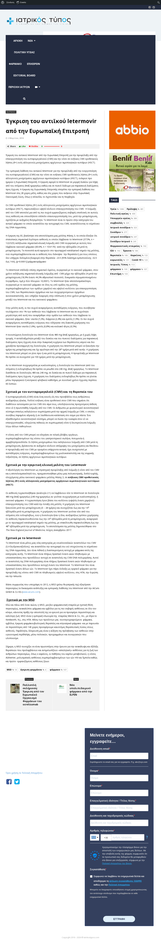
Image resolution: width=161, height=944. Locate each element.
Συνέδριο (118, 232)
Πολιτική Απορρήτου (119, 885)
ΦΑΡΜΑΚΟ (11, 112)
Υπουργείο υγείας (123, 218)
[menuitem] (2, 2)
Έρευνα (130, 250)
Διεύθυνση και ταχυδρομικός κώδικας (112, 815)
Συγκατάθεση (97, 869)
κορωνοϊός (119, 259)
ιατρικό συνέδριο (123, 236)
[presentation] (113, 907)
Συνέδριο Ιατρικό (123, 241)
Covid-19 (140, 259)
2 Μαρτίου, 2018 (16, 138)
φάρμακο (58, 669)
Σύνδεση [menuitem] (10, 2)
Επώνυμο (95, 785)
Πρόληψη (135, 208)
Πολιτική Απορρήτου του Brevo (117, 863)
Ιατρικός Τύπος (122, 264)
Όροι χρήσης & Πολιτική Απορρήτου (24, 772)
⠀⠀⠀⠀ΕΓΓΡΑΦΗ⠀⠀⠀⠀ (119, 919)
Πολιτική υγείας (122, 213)
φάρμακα (118, 269)
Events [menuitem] (21, 2)
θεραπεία (119, 255)
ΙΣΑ (115, 250)
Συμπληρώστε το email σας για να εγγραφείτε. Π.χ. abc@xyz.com (118, 762)
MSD (12, 669)
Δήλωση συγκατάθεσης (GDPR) (125, 881)
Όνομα (94, 771)
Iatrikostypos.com (29, 727)
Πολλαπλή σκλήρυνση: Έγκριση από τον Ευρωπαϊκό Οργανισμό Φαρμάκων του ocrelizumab (33, 694)
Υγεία (117, 208)
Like (22, 146)
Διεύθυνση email (99, 748)
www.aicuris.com (31, 591)
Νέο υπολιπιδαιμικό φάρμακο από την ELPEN (81, 689)
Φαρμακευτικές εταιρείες (128, 246)
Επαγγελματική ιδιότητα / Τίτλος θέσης (112, 800)
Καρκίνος (139, 255)
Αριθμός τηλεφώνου (102, 830)
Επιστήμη (119, 273)
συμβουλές (119, 222)
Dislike (33, 146)
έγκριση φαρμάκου (33, 669)
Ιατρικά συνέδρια (123, 227)
